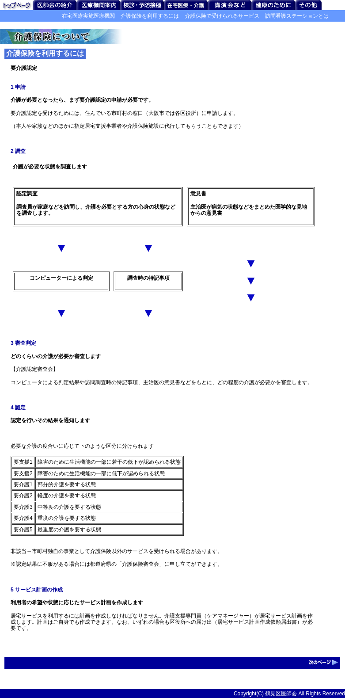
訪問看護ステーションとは (297, 16)
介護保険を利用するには (150, 16)
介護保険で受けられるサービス (222, 16)
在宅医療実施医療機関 (88, 16)
